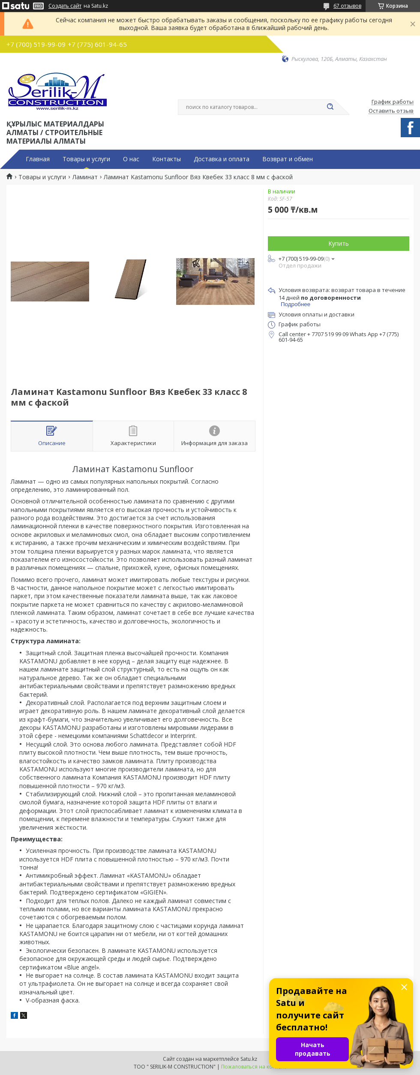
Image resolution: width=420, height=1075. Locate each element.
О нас (131, 159)
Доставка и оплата (221, 159)
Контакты (166, 159)
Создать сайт (64, 6)
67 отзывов (347, 5)
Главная (38, 159)
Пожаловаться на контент (254, 1066)
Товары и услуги (86, 159)
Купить (338, 243)
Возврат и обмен (287, 159)
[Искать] (330, 107)
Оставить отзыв (391, 111)
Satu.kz (248, 1059)
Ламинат (85, 177)
